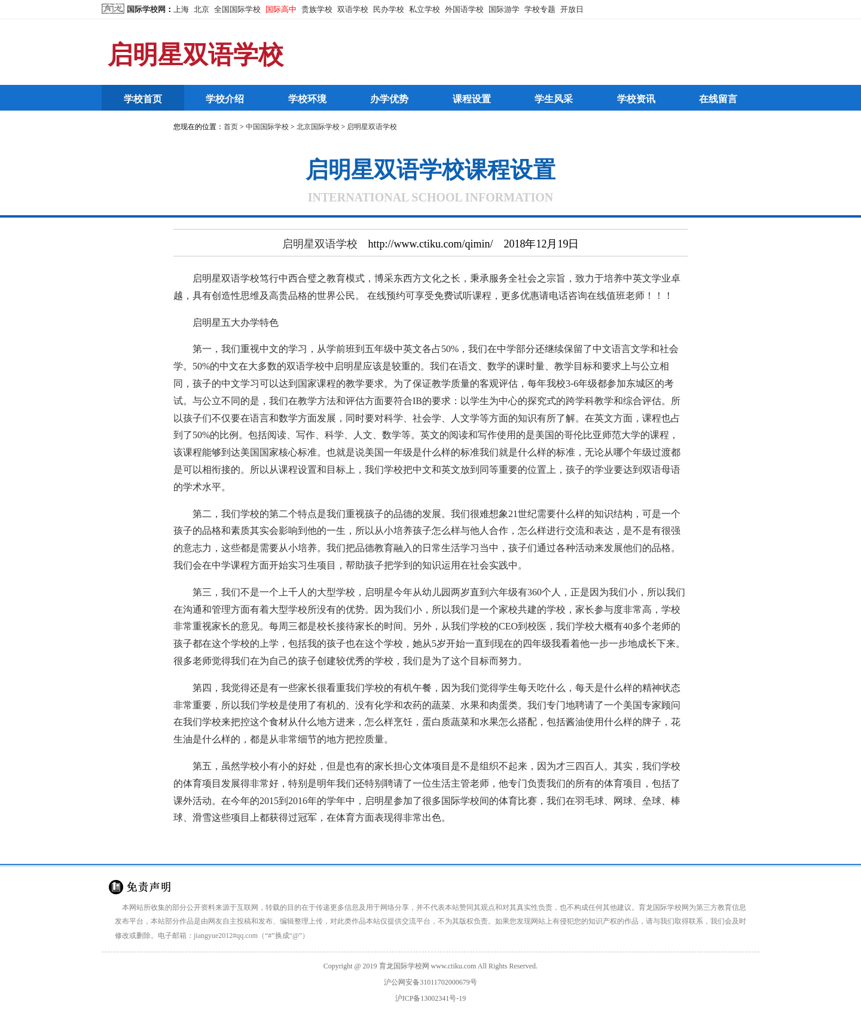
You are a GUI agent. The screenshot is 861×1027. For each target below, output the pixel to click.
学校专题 (539, 9)
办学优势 (389, 99)
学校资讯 (636, 99)
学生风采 (554, 99)
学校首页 (143, 99)
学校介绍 (225, 99)
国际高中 (281, 9)
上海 (181, 9)
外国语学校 (464, 9)
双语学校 (352, 9)
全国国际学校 (237, 9)
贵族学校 (316, 9)
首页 (231, 127)
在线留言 (718, 99)
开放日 (572, 9)
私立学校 (424, 9)
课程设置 (472, 99)
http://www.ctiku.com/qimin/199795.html (387, 844)
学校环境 (307, 99)
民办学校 (388, 9)
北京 (201, 9)
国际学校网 (146, 9)
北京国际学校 (318, 127)
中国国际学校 (267, 127)
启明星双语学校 (195, 55)
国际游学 (504, 9)
